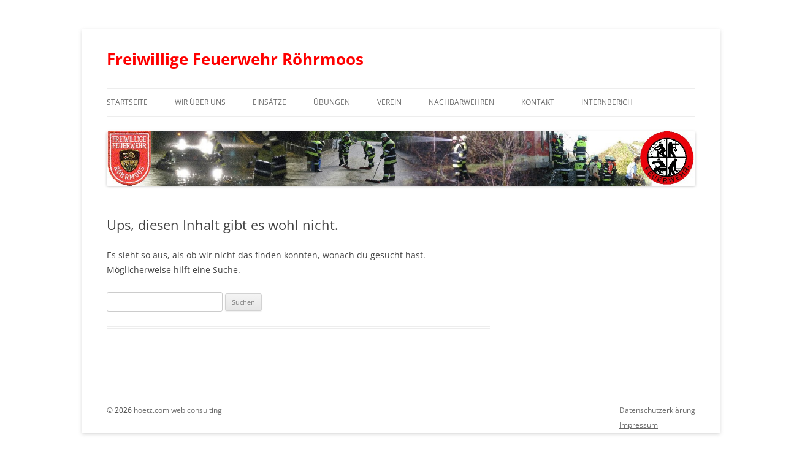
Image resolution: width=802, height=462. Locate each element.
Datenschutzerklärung (657, 410)
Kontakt (537, 102)
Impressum (638, 425)
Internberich (607, 102)
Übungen (331, 102)
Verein (389, 102)
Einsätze (269, 102)
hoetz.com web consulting (178, 410)
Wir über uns (200, 102)
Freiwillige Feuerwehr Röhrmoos (235, 59)
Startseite (127, 102)
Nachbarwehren (461, 102)
